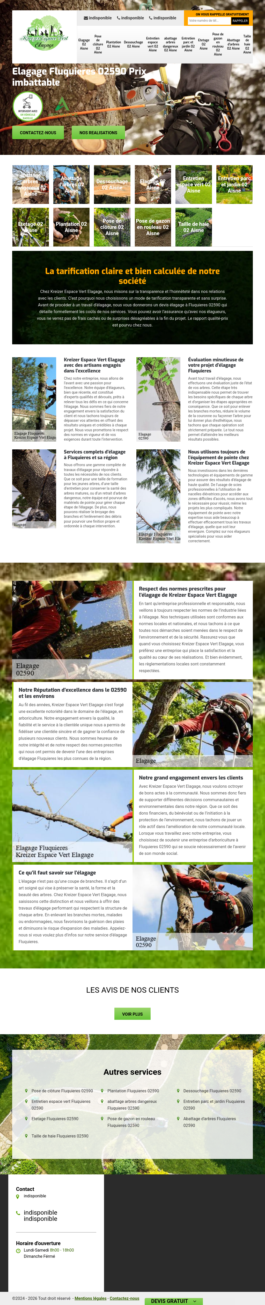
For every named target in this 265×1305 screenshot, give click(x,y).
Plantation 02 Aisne (113, 44)
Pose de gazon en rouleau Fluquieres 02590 (131, 1122)
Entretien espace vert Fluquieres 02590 (61, 1105)
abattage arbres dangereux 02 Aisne (170, 44)
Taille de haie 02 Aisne (247, 44)
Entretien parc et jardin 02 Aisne (188, 44)
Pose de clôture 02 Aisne (98, 44)
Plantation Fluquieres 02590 (133, 1090)
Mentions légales (90, 1298)
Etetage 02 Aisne (203, 44)
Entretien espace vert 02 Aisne (152, 44)
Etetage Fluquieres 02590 (55, 1118)
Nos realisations (98, 132)
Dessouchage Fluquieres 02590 (212, 1090)
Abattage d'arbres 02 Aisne (233, 44)
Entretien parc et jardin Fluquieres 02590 (214, 1105)
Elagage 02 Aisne (84, 44)
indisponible (98, 17)
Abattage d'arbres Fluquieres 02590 (209, 1122)
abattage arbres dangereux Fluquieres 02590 (132, 1105)
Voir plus (132, 1014)
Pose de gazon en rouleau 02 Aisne (218, 44)
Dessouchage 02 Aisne (133, 44)
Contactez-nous (38, 132)
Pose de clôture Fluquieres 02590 (62, 1090)
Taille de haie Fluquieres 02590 (60, 1136)
